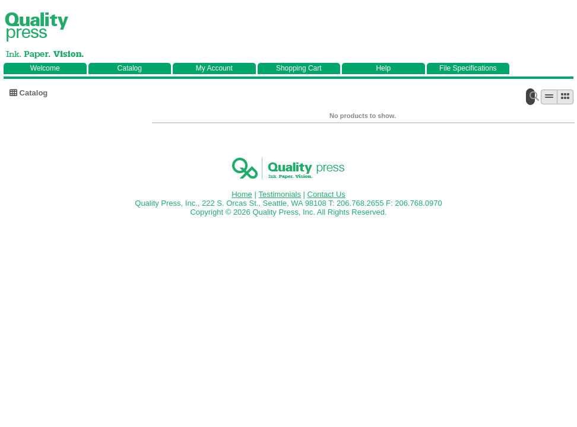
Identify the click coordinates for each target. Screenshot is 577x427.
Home (242, 194)
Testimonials (279, 194)
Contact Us (326, 194)
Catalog (130, 68)
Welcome (45, 68)
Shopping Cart (299, 68)
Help (383, 68)
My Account (214, 68)
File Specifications (468, 68)
